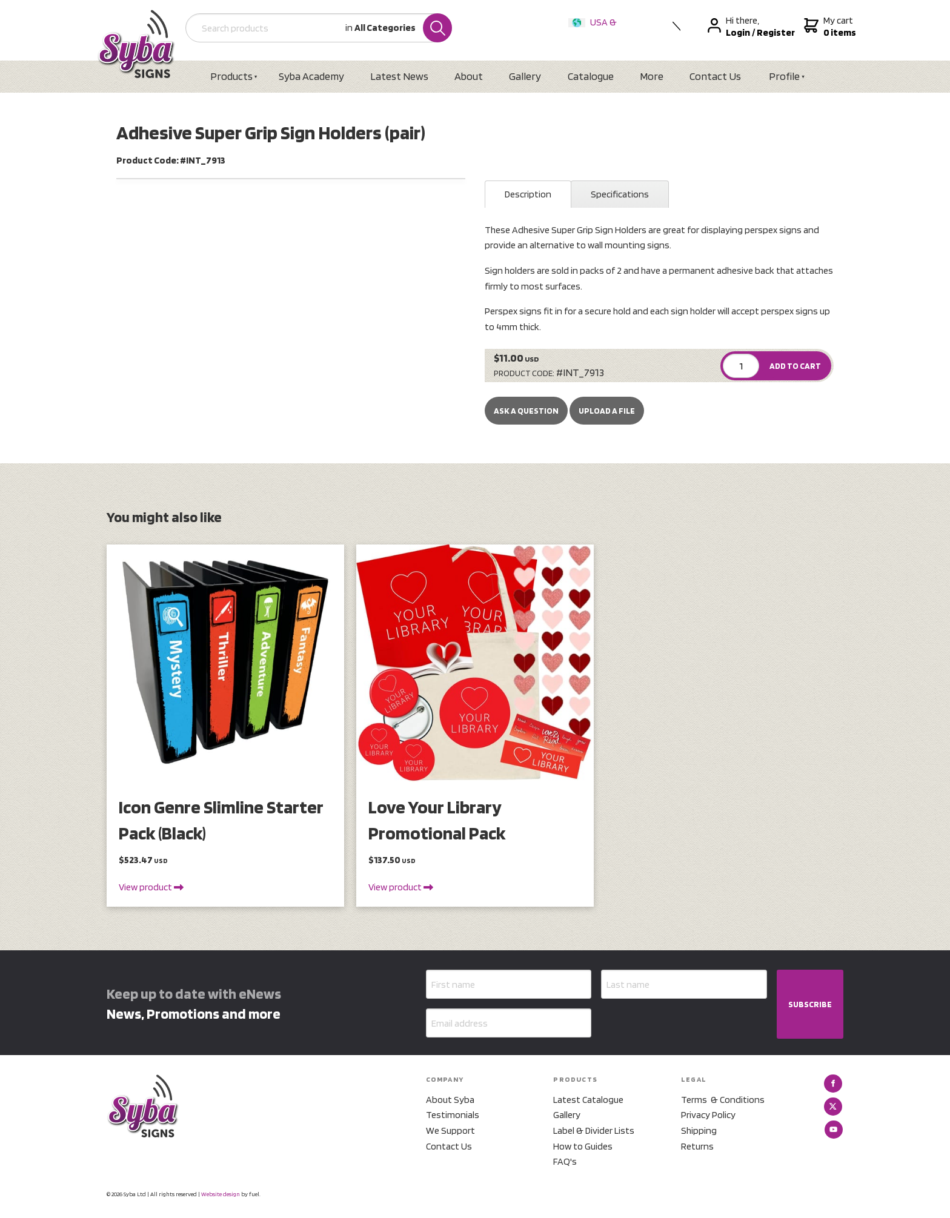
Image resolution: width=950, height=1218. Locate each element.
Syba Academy (311, 76)
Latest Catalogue (588, 1099)
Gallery (525, 76)
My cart (828, 27)
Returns (697, 1146)
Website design (220, 1193)
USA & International (595, 30)
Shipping (699, 1130)
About (468, 76)
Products (231, 76)
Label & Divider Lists (593, 1130)
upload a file (607, 410)
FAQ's (565, 1161)
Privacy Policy (708, 1114)
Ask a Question (526, 410)
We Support (450, 1130)
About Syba (450, 1099)
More (651, 76)
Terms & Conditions (723, 1099)
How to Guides (583, 1146)
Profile (784, 76)
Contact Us (715, 76)
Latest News (399, 76)
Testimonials (452, 1114)
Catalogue (591, 76)
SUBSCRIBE (810, 1004)
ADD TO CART (795, 366)
